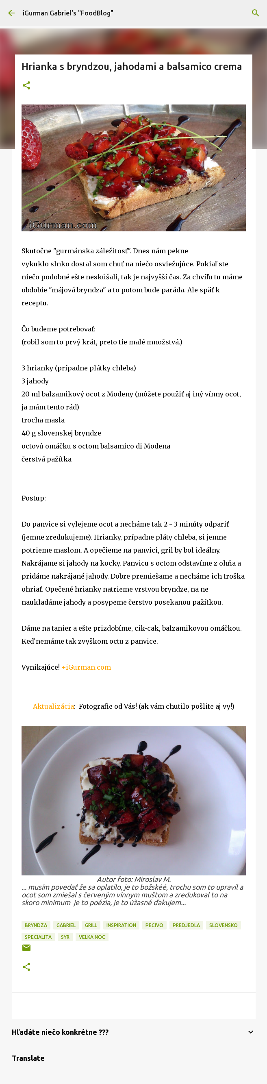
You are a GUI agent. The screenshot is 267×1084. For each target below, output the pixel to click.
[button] (26, 86)
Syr (65, 937)
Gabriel (66, 925)
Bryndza (36, 925)
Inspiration (121, 925)
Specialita (38, 937)
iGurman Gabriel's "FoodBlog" (68, 13)
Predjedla (186, 925)
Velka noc (92, 937)
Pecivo (154, 925)
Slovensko (223, 925)
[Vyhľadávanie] (255, 13)
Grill (91, 925)
